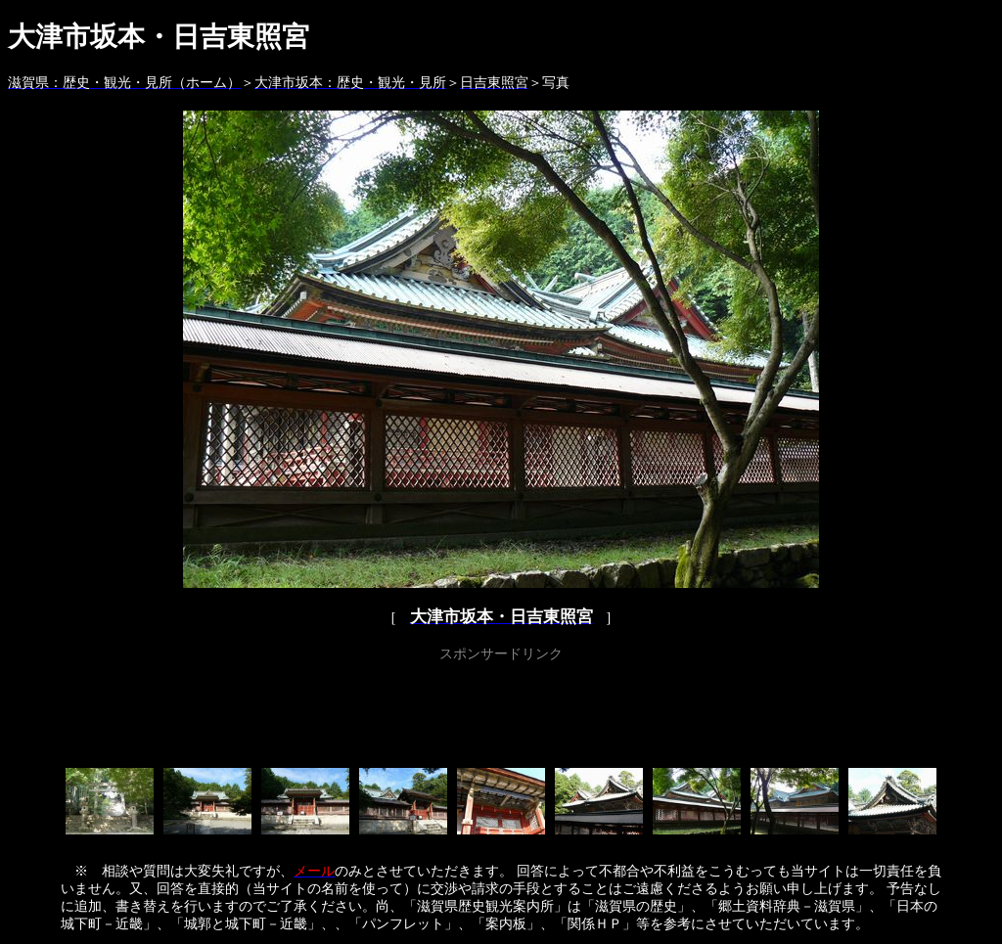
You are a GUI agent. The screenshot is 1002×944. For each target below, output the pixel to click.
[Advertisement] (501, 711)
